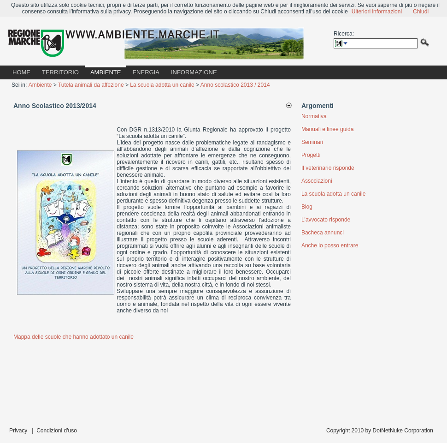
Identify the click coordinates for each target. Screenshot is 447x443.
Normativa (314, 116)
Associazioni (316, 181)
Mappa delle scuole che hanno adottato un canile (73, 337)
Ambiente (40, 85)
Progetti (310, 155)
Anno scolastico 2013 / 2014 (235, 85)
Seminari (312, 142)
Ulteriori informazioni (377, 11)
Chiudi (421, 11)
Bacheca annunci (322, 232)
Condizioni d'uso (56, 430)
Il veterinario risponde (327, 168)
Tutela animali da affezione (91, 85)
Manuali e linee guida (327, 129)
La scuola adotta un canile (162, 85)
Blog (306, 207)
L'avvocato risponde (325, 219)
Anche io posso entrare (329, 245)
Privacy (18, 430)
